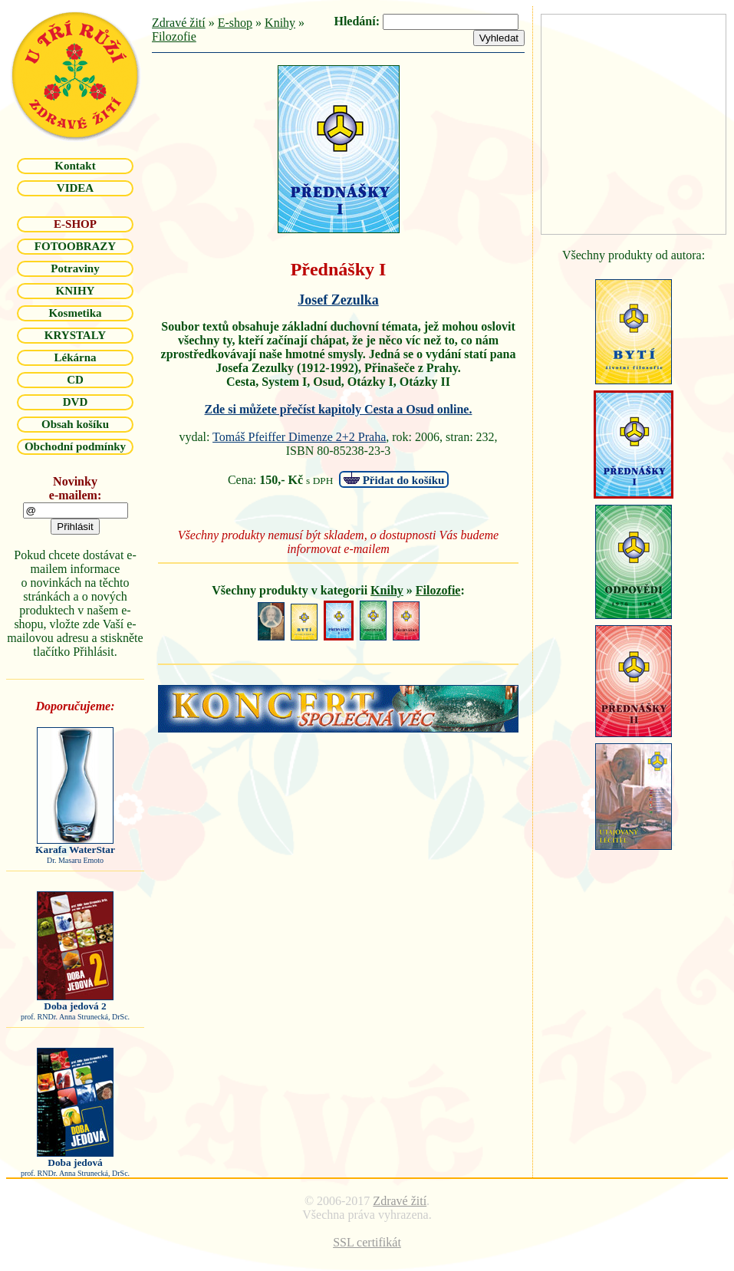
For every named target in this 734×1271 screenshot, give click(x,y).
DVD (75, 402)
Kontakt (74, 166)
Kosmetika (74, 313)
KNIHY (75, 291)
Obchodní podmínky (75, 446)
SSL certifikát (367, 1242)
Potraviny (75, 268)
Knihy (280, 22)
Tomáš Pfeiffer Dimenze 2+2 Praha (299, 436)
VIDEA (75, 188)
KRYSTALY (75, 335)
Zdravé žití (179, 22)
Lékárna (75, 357)
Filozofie (174, 36)
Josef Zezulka (338, 300)
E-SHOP (75, 224)
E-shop (235, 22)
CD (75, 380)
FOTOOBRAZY (75, 246)
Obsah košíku (75, 424)
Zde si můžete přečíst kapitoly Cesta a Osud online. (338, 409)
